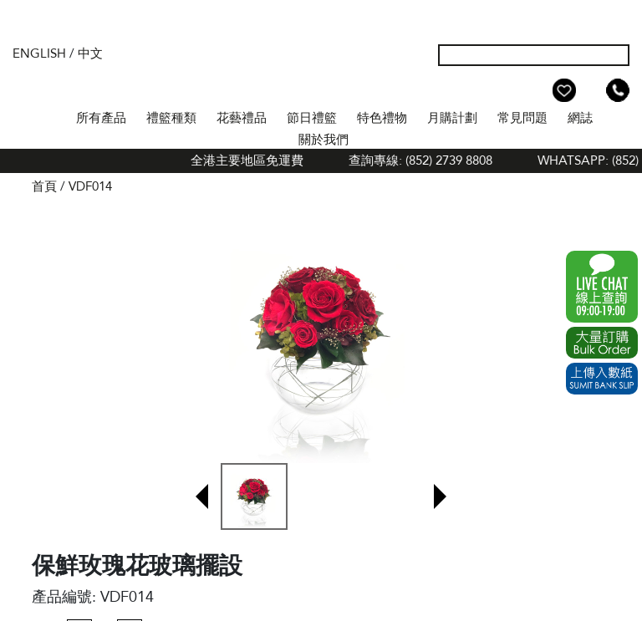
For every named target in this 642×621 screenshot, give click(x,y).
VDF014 (90, 186)
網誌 (580, 117)
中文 (90, 53)
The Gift (321, 69)
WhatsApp (602, 287)
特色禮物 (382, 117)
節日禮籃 (312, 117)
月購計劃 (452, 117)
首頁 (51, 115)
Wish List (564, 90)
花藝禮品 (242, 117)
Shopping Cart (591, 90)
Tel (617, 90)
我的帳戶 (537, 90)
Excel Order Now (602, 343)
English (39, 53)
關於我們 (323, 139)
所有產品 (101, 117)
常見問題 (522, 117)
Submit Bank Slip (602, 378)
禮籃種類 (171, 117)
